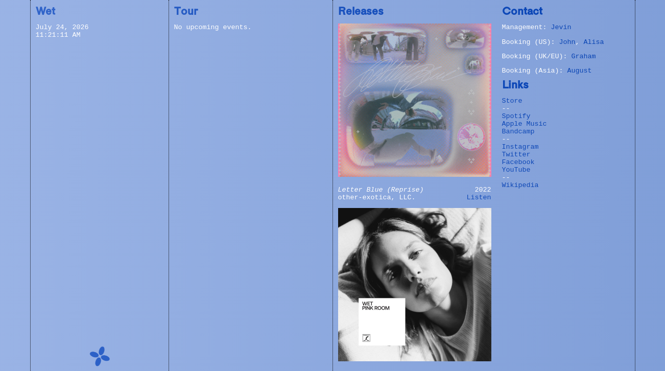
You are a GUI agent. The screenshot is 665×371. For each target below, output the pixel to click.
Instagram (520, 147)
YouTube (516, 170)
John (567, 42)
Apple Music (524, 124)
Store (512, 101)
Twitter (516, 154)
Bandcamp (518, 131)
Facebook (518, 162)
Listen (479, 197)
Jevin (561, 27)
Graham (583, 56)
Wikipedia (520, 185)
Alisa (593, 42)
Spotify (516, 116)
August (579, 71)
